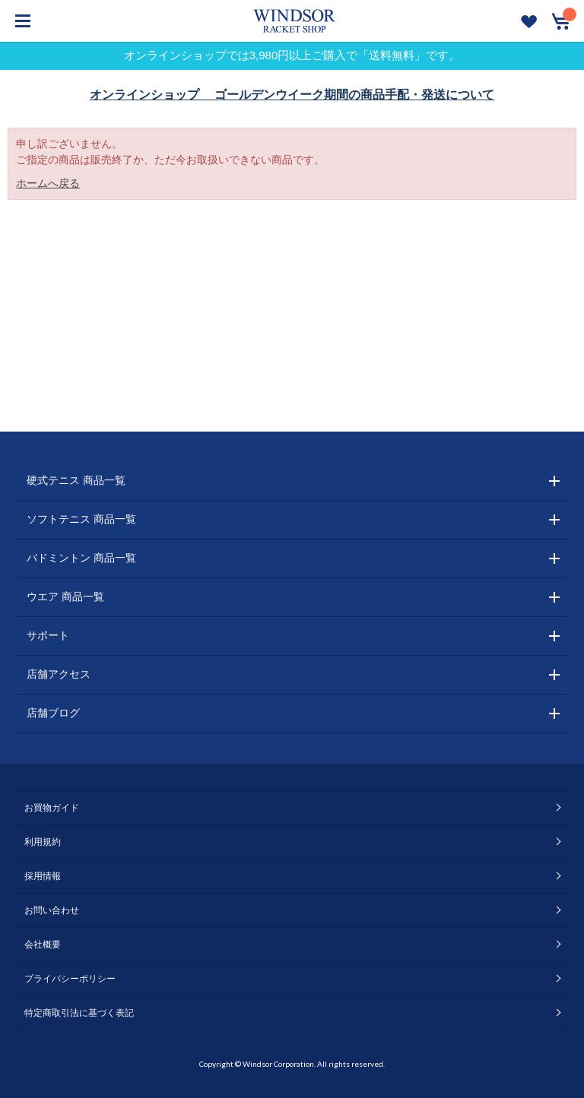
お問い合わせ (51, 910)
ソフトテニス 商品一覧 (81, 519)
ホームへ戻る (48, 183)
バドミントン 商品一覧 (81, 558)
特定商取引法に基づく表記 (79, 1013)
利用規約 (42, 842)
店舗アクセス (58, 674)
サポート (48, 635)
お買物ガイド (51, 807)
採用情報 (42, 876)
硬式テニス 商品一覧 (76, 480)
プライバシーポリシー (70, 978)
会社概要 (42, 944)
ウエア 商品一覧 (65, 596)
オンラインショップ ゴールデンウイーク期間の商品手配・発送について (292, 94)
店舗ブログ (53, 713)
